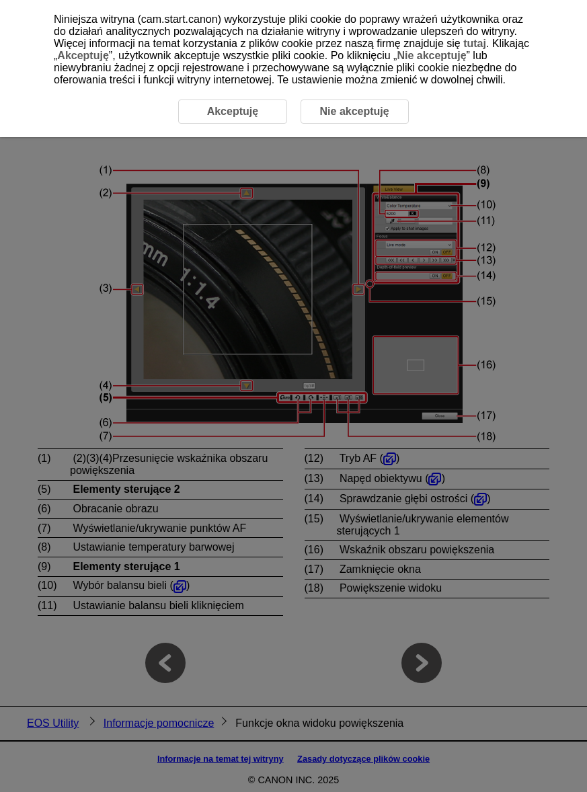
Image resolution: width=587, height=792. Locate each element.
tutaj (474, 43)
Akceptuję (82, 55)
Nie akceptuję (431, 55)
